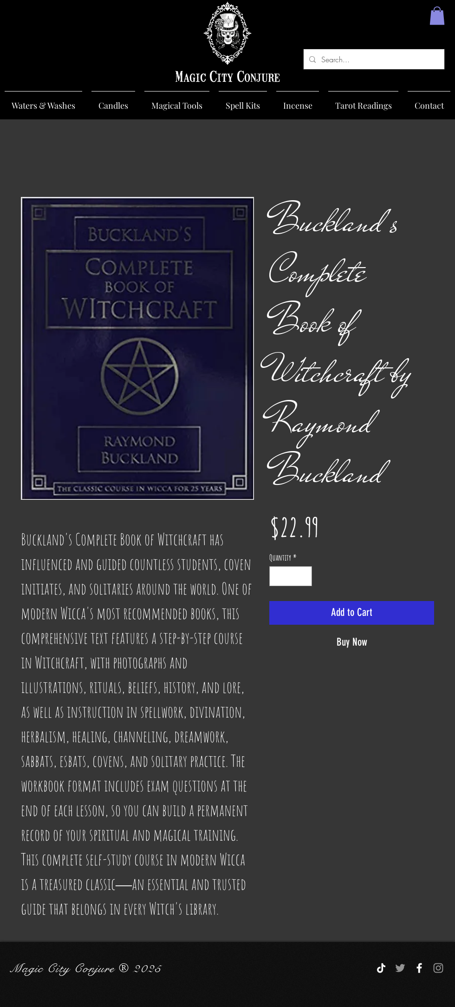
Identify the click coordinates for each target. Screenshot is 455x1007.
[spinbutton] (290, 576)
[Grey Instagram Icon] (438, 967)
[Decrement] (278, 576)
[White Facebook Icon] (419, 967)
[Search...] (373, 59)
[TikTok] (381, 967)
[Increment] (303, 576)
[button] (437, 16)
